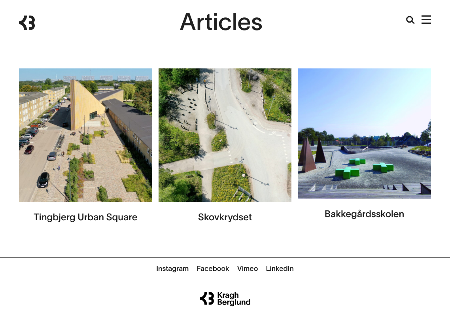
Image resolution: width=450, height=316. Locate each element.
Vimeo (247, 268)
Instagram (172, 268)
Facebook (213, 268)
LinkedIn (279, 268)
